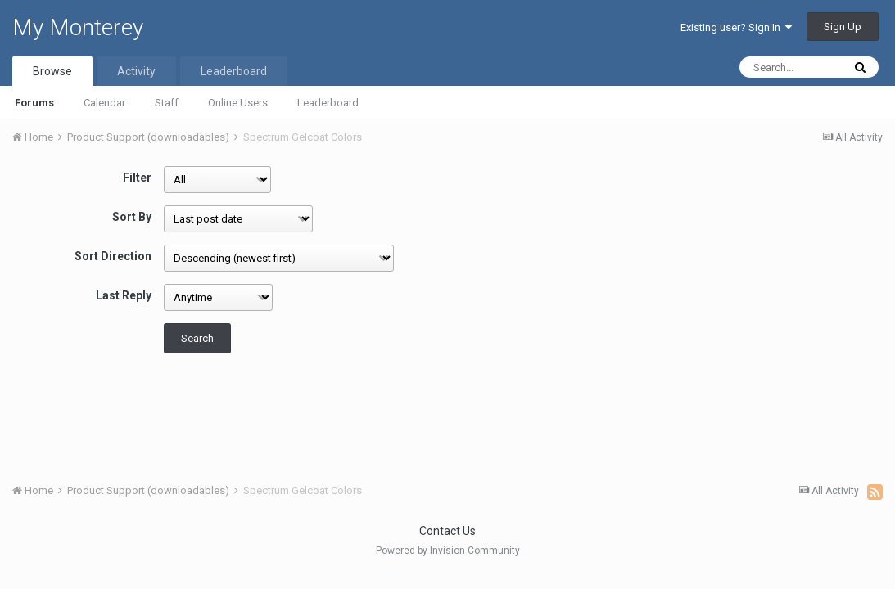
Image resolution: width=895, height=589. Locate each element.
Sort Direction (113, 256)
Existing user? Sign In (736, 27)
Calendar (104, 103)
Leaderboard (328, 103)
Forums (34, 103)
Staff (167, 103)
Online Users (238, 103)
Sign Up (842, 26)
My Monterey (77, 27)
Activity (136, 71)
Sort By (131, 216)
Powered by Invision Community (448, 550)
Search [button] (197, 338)
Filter (137, 177)
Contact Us (447, 530)
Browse (52, 71)
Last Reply (123, 295)
